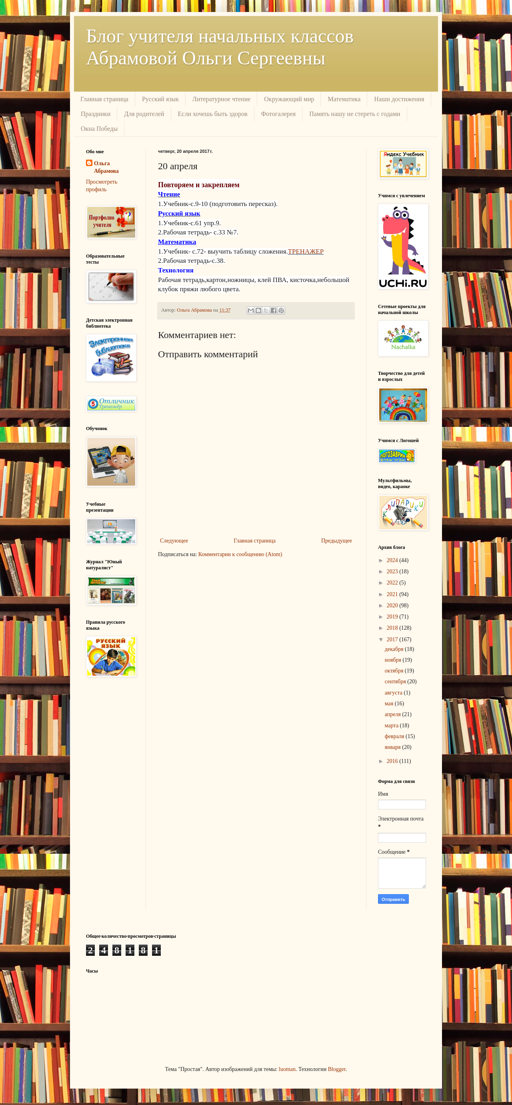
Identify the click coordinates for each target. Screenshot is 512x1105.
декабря (395, 649)
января (393, 747)
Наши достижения (399, 99)
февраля (395, 736)
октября (395, 671)
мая (390, 704)
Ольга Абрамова (106, 167)
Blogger (337, 1069)
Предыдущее (336, 541)
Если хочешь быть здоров (213, 113)
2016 (393, 761)
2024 (393, 560)
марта (392, 726)
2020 (393, 606)
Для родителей (144, 113)
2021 (393, 594)
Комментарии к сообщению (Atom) (240, 554)
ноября (394, 660)
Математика (344, 99)
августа (394, 693)
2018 (393, 628)
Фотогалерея (278, 113)
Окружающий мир (289, 99)
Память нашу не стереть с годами (354, 113)
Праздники (95, 113)
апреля (393, 714)
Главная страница (104, 99)
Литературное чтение (221, 99)
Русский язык (160, 99)
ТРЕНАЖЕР (306, 251)
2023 (393, 572)
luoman (287, 1069)
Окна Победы (99, 128)
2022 (393, 583)
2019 (393, 617)
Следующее (174, 541)
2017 (393, 640)
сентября (396, 682)
